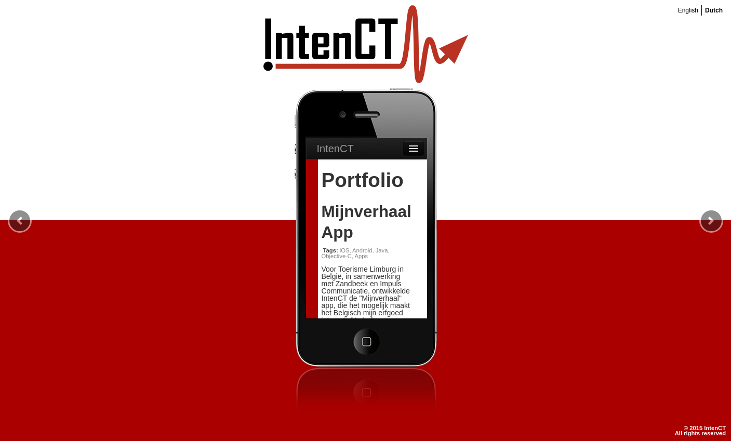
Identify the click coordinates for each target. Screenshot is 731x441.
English (688, 10)
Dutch (714, 10)
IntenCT (335, 148)
